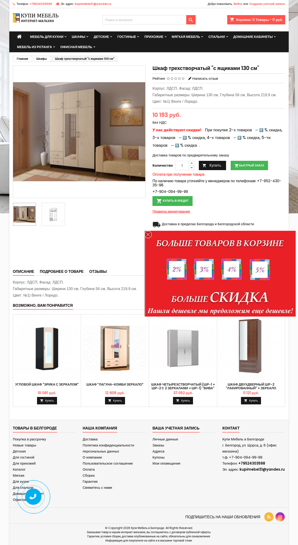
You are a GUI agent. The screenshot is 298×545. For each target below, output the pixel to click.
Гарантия (90, 481)
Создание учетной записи (267, 4)
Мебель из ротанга (34, 47)
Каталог (19, 469)
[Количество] (182, 165)
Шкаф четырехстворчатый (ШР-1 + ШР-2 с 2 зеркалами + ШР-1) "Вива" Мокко (183, 388)
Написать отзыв (205, 78)
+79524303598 (41, 4)
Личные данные (165, 439)
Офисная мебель (76, 47)
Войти (238, 4)
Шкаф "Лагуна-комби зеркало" (114, 384)
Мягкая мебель (186, 36)
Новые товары (24, 445)
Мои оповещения (166, 463)
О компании (92, 457)
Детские (101, 36)
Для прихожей (24, 463)
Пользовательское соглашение (108, 463)
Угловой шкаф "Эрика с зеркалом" (47, 384)
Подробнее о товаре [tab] (62, 271)
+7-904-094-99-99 (170, 191)
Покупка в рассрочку (29, 439)
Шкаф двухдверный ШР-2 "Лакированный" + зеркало (251, 386)
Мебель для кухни (46, 36)
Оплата (89, 469)
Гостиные (126, 36)
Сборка (89, 475)
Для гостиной (23, 457)
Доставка (90, 439)
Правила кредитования (171, 211)
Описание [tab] (23, 271)
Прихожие (153, 36)
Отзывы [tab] (98, 271)
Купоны (158, 457)
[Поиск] (149, 19)
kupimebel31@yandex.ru (93, 4)
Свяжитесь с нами (97, 487)
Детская (19, 451)
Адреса (158, 451)
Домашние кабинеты (253, 36)
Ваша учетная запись (176, 428)
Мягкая (18, 475)
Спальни (216, 36)
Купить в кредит (172, 201)
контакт (231, 428)
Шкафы (78, 36)
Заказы (158, 445)
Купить (211, 165)
